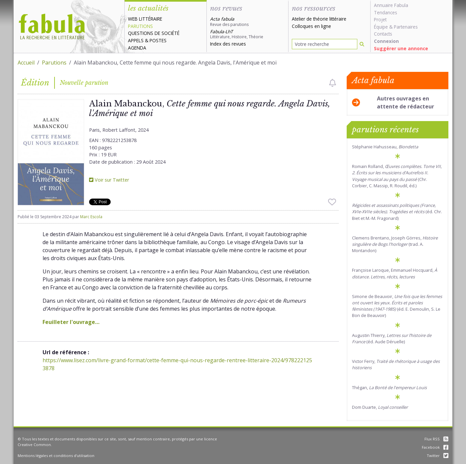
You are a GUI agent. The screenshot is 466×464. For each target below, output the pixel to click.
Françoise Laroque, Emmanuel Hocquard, (394, 273)
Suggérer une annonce (401, 48)
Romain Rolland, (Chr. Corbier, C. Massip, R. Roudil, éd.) (397, 176)
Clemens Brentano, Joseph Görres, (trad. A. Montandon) (395, 244)
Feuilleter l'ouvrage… (71, 322)
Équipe (381, 27)
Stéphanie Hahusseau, (385, 147)
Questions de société (153, 33)
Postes (158, 40)
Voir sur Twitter (109, 180)
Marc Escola (91, 217)
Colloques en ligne (311, 26)
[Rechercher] (362, 44)
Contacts (383, 34)
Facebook (435, 447)
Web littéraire (145, 19)
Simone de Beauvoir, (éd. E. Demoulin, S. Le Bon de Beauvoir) (397, 306)
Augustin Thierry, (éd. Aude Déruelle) (391, 338)
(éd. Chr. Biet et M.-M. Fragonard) (397, 211)
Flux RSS (436, 438)
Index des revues (228, 44)
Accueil (26, 62)
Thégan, (389, 387)
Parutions (140, 26)
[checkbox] (332, 83)
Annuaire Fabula (391, 5)
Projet (380, 19)
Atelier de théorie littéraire (319, 19)
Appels (136, 40)
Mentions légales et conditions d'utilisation (56, 455)
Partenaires (406, 27)
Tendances (385, 12)
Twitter (437, 455)
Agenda (137, 48)
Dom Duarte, (380, 407)
